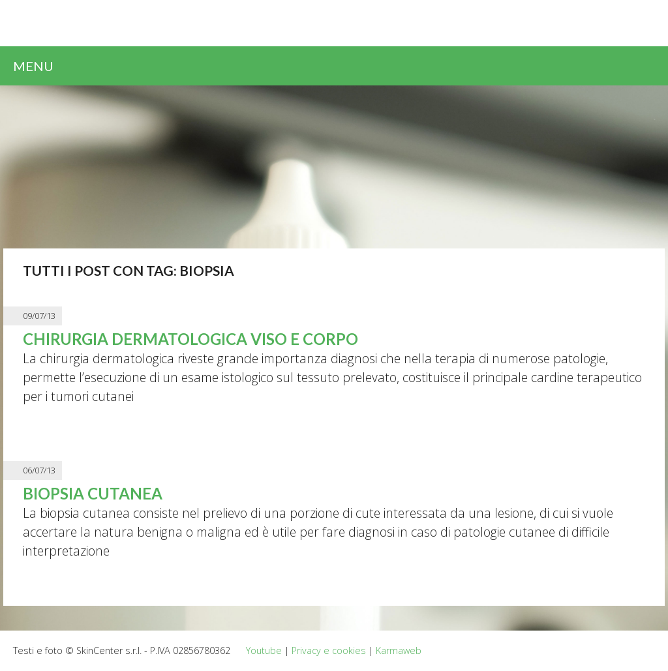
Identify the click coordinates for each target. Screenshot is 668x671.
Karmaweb (398, 650)
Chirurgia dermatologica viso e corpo (190, 338)
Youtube (264, 650)
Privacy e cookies (329, 650)
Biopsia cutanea (92, 493)
